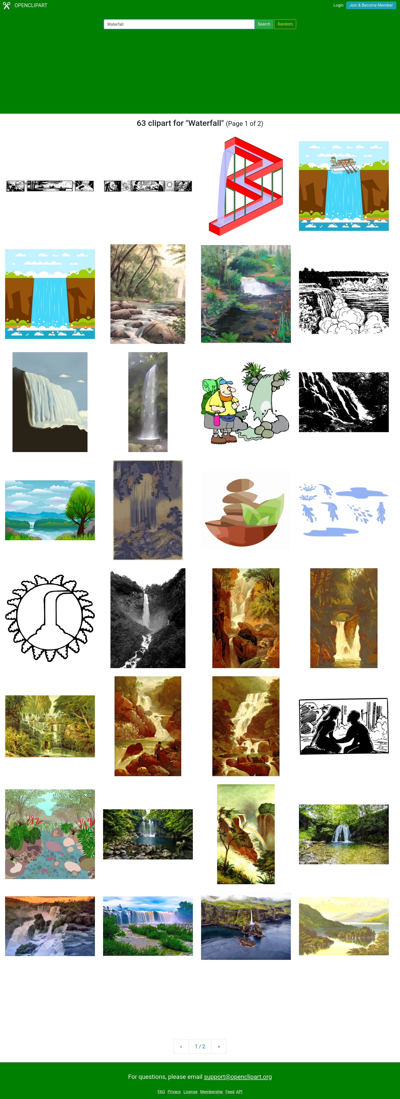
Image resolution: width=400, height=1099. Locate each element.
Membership (211, 1091)
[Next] (218, 1046)
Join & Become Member (371, 5)
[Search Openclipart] (179, 24)
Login (338, 5)
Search (264, 24)
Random (285, 24)
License (190, 1091)
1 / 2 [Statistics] (200, 1046)
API (239, 1091)
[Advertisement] (200, 71)
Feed (230, 1091)
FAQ (161, 1091)
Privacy (174, 1091)
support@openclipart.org (238, 1076)
